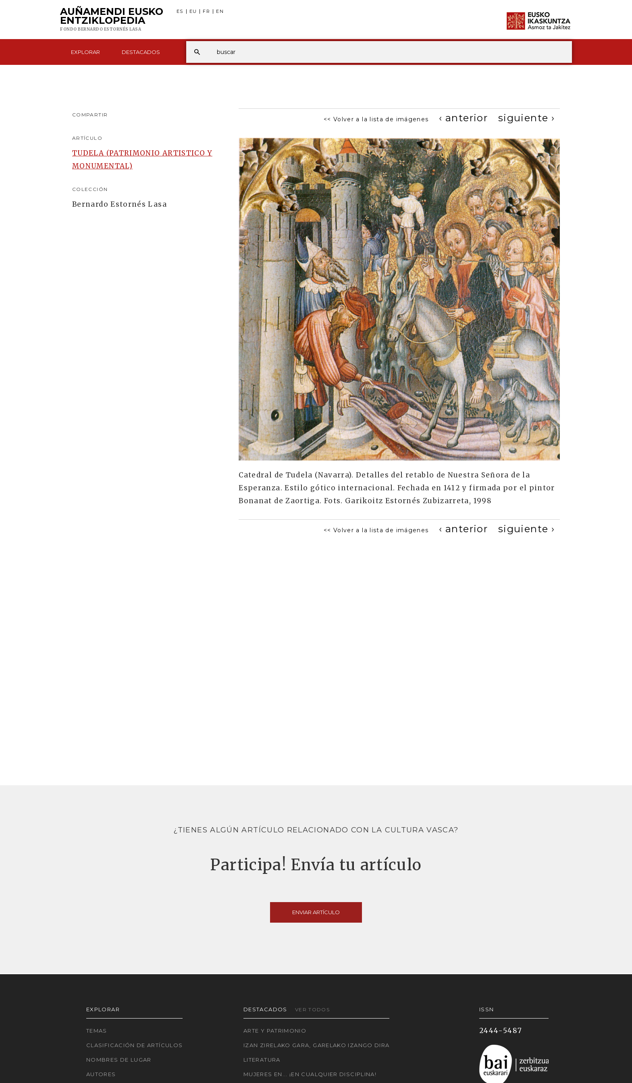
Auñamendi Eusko (111, 20)
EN (220, 11)
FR (206, 11)
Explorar (85, 52)
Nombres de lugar (119, 1059)
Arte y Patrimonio (274, 1030)
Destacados (141, 52)
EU (193, 11)
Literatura (262, 1059)
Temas (96, 1030)
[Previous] (463, 117)
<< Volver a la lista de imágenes (376, 119)
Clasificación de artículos (134, 1045)
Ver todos (312, 1009)
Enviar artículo (316, 912)
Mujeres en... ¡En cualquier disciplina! (309, 1074)
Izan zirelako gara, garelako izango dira (316, 1045)
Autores (101, 1074)
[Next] (526, 117)
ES (180, 11)
